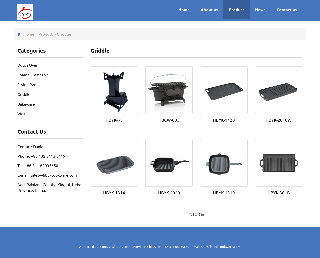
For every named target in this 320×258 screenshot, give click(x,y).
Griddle (63, 33)
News (260, 9)
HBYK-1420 (224, 119)
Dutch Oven (28, 64)
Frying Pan (27, 84)
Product (236, 9)
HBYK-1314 (114, 192)
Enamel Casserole (33, 74)
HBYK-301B (279, 192)
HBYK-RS (114, 119)
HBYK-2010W (279, 119)
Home (184, 9)
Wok (22, 113)
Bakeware (26, 103)
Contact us (287, 9)
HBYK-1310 (224, 192)
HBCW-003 (169, 119)
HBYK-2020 (169, 192)
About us (209, 9)
